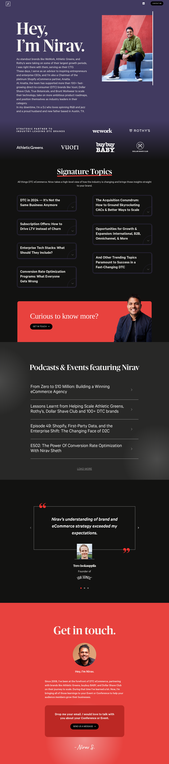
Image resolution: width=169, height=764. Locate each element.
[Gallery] (84, 545)
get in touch (41, 327)
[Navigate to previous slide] (30, 527)
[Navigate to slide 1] (81, 588)
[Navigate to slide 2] (84, 588)
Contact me (156, 3)
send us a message (84, 726)
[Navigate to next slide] (138, 527)
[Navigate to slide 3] (88, 588)
